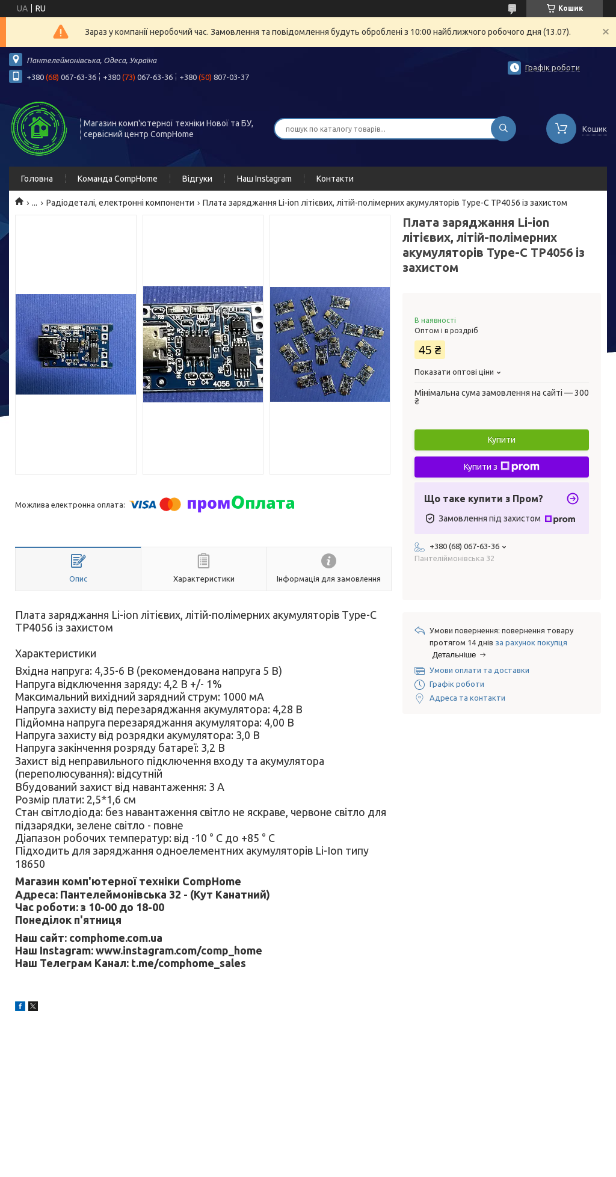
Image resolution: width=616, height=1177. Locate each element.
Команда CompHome (118, 178)
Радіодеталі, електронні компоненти (120, 202)
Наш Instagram (264, 178)
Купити (502, 439)
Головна (37, 178)
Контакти (335, 178)
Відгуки (197, 178)
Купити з (502, 466)
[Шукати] (503, 128)
